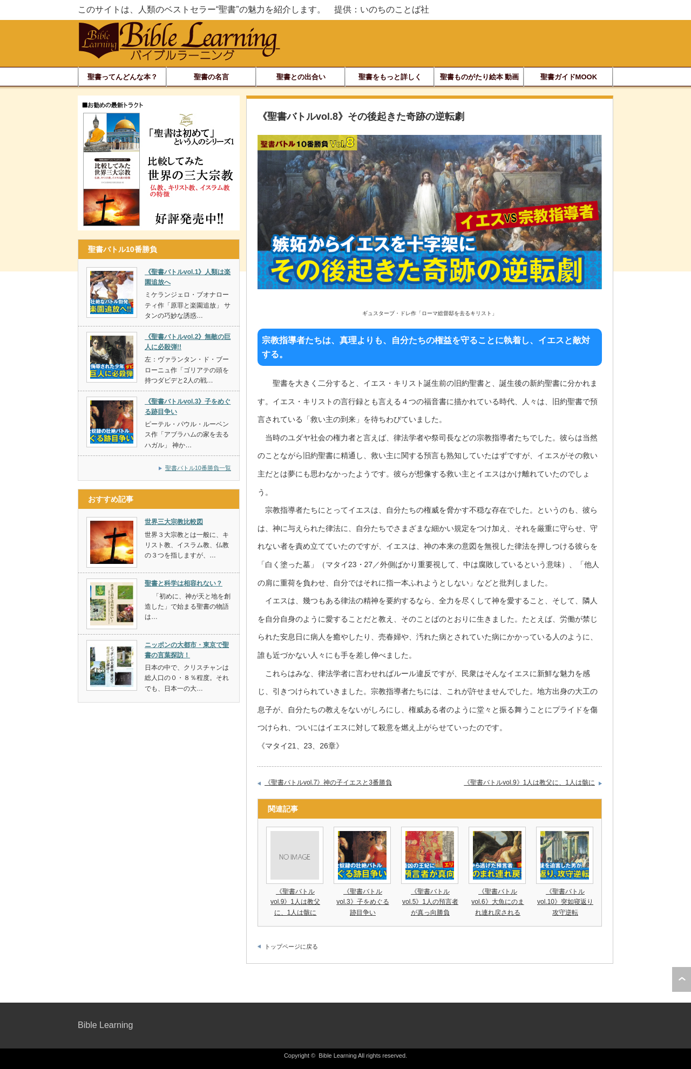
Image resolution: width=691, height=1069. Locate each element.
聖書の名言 (211, 77)
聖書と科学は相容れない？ (183, 583)
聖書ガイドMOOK (568, 77)
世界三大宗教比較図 (174, 522)
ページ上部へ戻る (681, 979)
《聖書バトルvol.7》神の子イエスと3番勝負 (328, 782)
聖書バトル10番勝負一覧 (198, 468)
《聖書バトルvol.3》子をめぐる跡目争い (362, 902)
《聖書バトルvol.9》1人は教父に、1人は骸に (529, 782)
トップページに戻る (291, 946)
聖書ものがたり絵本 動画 (479, 77)
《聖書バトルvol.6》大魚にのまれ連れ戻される (497, 902)
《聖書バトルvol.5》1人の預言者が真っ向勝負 (430, 902)
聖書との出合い (301, 77)
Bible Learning (105, 1025)
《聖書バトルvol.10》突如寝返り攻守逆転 (565, 902)
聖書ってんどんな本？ (122, 77)
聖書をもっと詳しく (390, 77)
